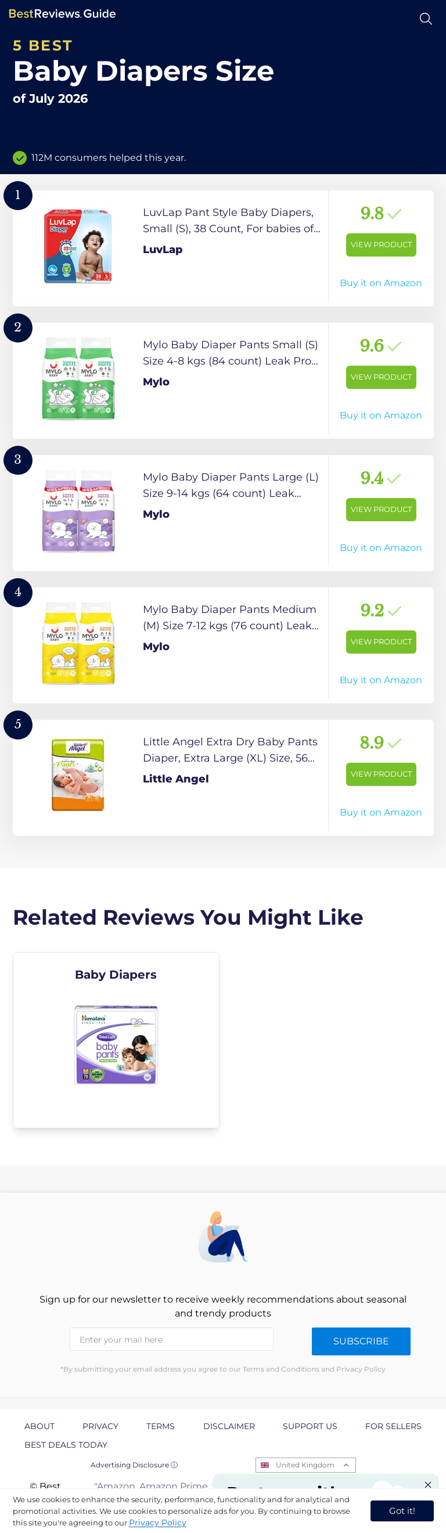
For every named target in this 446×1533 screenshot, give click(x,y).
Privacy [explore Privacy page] (100, 1426)
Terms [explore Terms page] (160, 1426)
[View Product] (223, 248)
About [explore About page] (39, 1426)
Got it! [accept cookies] (402, 1510)
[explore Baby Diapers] (116, 1040)
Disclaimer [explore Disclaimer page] (229, 1426)
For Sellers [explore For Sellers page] (393, 1426)
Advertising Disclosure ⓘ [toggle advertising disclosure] (134, 1464)
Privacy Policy (157, 1522)
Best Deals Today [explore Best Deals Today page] (65, 1445)
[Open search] (426, 19)
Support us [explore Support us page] (310, 1426)
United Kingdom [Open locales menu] (305, 1464)
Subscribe (361, 1341)
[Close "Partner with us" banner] (428, 1485)
